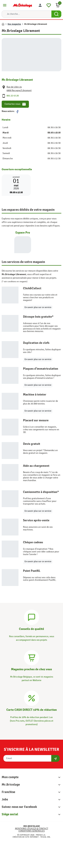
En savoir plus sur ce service (38, 307)
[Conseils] (31, 616)
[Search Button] (56, 14)
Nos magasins (14, 24)
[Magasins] (31, 657)
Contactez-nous (15, 104)
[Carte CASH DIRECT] (31, 697)
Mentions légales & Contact (31, 828)
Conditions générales (31, 830)
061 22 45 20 (13, 95)
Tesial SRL (45, 837)
